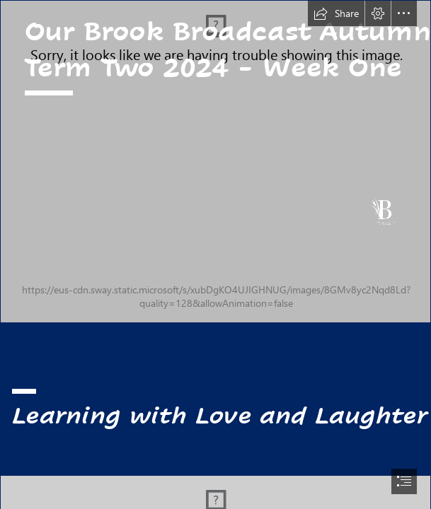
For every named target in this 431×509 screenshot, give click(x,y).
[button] (336, 13)
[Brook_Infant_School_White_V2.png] (215, 161)
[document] (215, 254)
